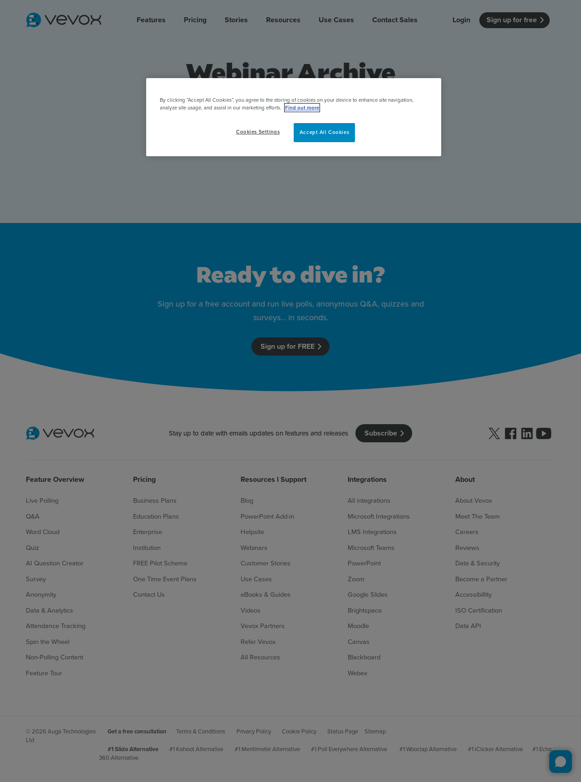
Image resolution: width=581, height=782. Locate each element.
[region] (293, 117)
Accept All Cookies (324, 132)
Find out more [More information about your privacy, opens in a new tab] (302, 107)
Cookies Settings (258, 131)
